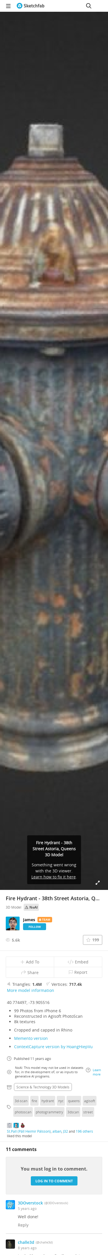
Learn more (93, 1072)
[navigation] (8, 5)
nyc (61, 1100)
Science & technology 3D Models (42, 1087)
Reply (23, 1225)
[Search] (88, 5)
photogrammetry (49, 1112)
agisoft (89, 1100)
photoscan (23, 1112)
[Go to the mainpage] (30, 6)
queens (74, 1100)
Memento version (31, 1038)
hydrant (47, 1100)
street (88, 1112)
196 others (84, 1131)
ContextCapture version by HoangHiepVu (53, 1046)
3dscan (73, 1112)
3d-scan (21, 1100)
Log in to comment (54, 1181)
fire (34, 1100)
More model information (30, 990)
